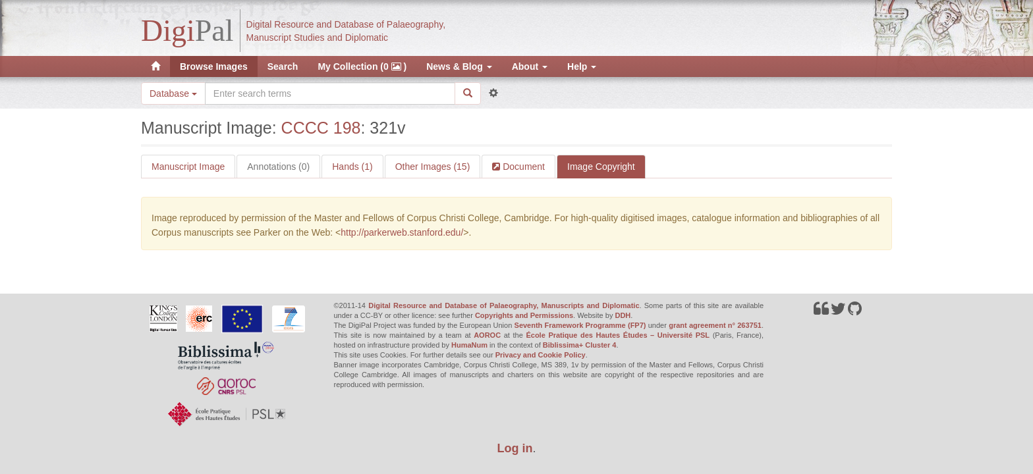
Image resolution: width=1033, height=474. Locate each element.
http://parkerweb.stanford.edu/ (402, 232)
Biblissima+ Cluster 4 (580, 345)
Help (581, 66)
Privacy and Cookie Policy (540, 355)
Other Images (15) (432, 166)
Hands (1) (352, 166)
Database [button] (173, 93)
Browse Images (214, 66)
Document (522, 166)
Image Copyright (601, 166)
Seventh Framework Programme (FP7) (580, 325)
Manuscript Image (188, 166)
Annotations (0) (278, 166)
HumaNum (469, 345)
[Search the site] (330, 93)
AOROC (487, 335)
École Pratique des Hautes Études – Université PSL (618, 335)
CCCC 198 (321, 127)
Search (282, 66)
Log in (515, 448)
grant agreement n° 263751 (715, 325)
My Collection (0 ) (362, 66)
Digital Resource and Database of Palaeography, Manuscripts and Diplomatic (503, 305)
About (529, 66)
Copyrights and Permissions (524, 315)
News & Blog (458, 66)
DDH (622, 315)
